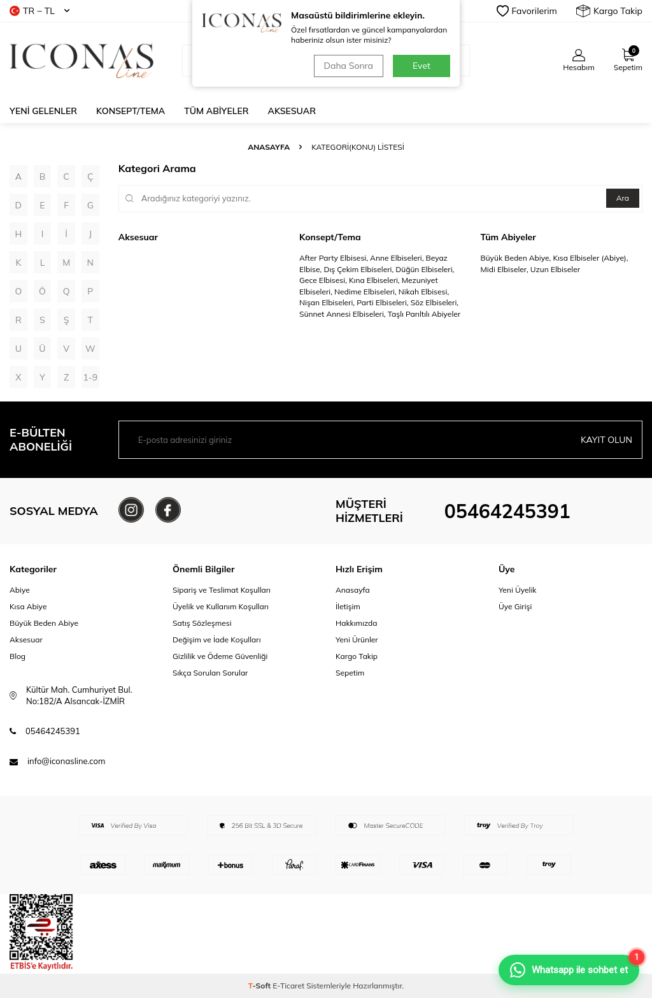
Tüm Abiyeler (216, 111)
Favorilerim (527, 10)
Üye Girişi (515, 606)
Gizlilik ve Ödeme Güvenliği (220, 656)
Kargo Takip (609, 10)
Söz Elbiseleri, (434, 302)
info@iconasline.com (66, 761)
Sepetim (350, 672)
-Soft (260, 985)
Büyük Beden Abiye (44, 623)
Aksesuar (292, 111)
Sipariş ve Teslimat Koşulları (222, 590)
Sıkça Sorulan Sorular (210, 672)
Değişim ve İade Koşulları (217, 639)
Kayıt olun (606, 439)
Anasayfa (269, 147)
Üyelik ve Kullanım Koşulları (221, 606)
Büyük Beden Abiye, (517, 258)
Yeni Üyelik (518, 590)
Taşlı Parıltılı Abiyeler (424, 314)
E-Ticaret (288, 985)
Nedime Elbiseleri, (366, 291)
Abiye (20, 590)
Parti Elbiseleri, (384, 302)
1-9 (90, 377)
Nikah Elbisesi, (424, 291)
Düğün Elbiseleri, (424, 269)
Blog (17, 656)
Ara (622, 198)
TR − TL (39, 11)
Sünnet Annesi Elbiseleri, (343, 314)
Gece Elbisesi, (324, 280)
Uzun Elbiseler (555, 269)
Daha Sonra (348, 65)
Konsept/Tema (130, 111)
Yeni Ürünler (357, 639)
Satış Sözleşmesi (202, 623)
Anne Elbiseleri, (397, 258)
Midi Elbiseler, (505, 269)
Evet (421, 65)
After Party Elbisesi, (334, 258)
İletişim (348, 606)
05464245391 (507, 511)
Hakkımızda (357, 623)
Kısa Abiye (28, 606)
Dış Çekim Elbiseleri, (359, 269)
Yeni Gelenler (43, 111)
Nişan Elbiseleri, (328, 302)
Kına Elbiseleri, (375, 280)
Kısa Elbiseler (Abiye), (590, 258)
